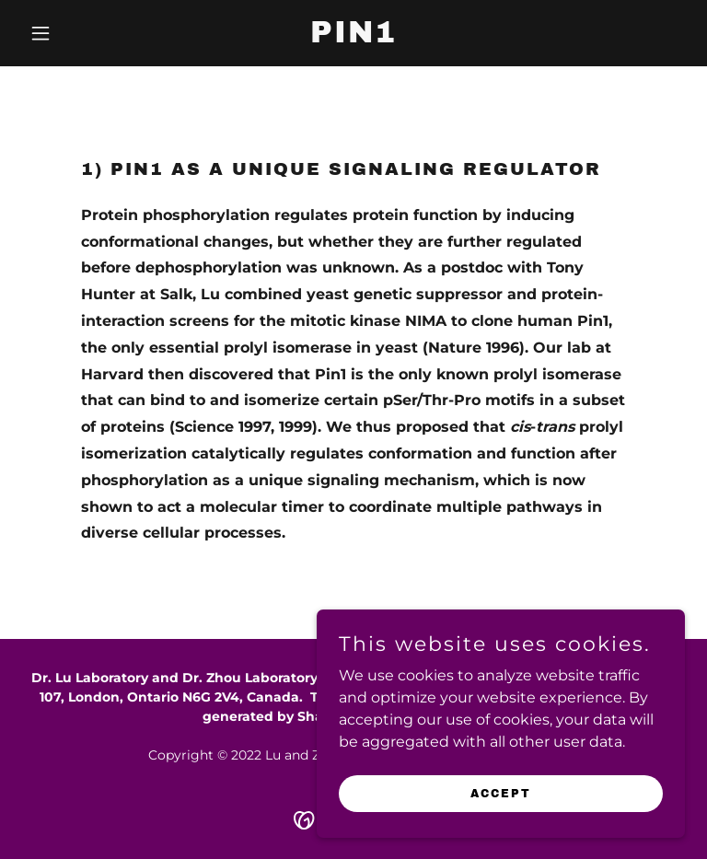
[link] (353, 37)
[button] (72, 33)
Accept (500, 792)
